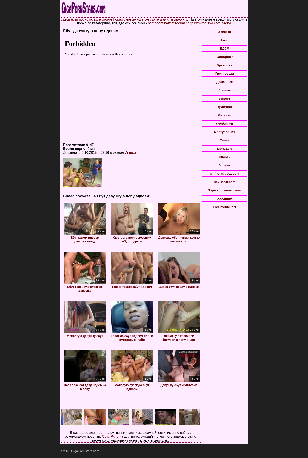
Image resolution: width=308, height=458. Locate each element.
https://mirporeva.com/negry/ (209, 23)
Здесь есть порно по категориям (86, 19)
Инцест (130, 152)
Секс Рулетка (112, 436)
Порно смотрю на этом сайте (136, 19)
